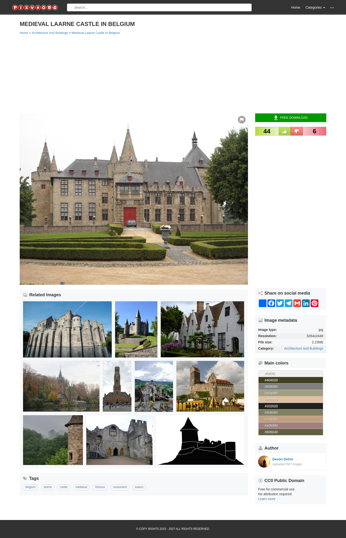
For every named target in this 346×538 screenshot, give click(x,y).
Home (295, 7)
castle (63, 487)
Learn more (267, 499)
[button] (332, 7)
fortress (100, 487)
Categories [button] (315, 7)
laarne (48, 487)
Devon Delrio (282, 459)
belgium (30, 487)
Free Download (291, 118)
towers (139, 487)
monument (120, 487)
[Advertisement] (164, 73)
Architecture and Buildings (303, 348)
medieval (81, 487)
